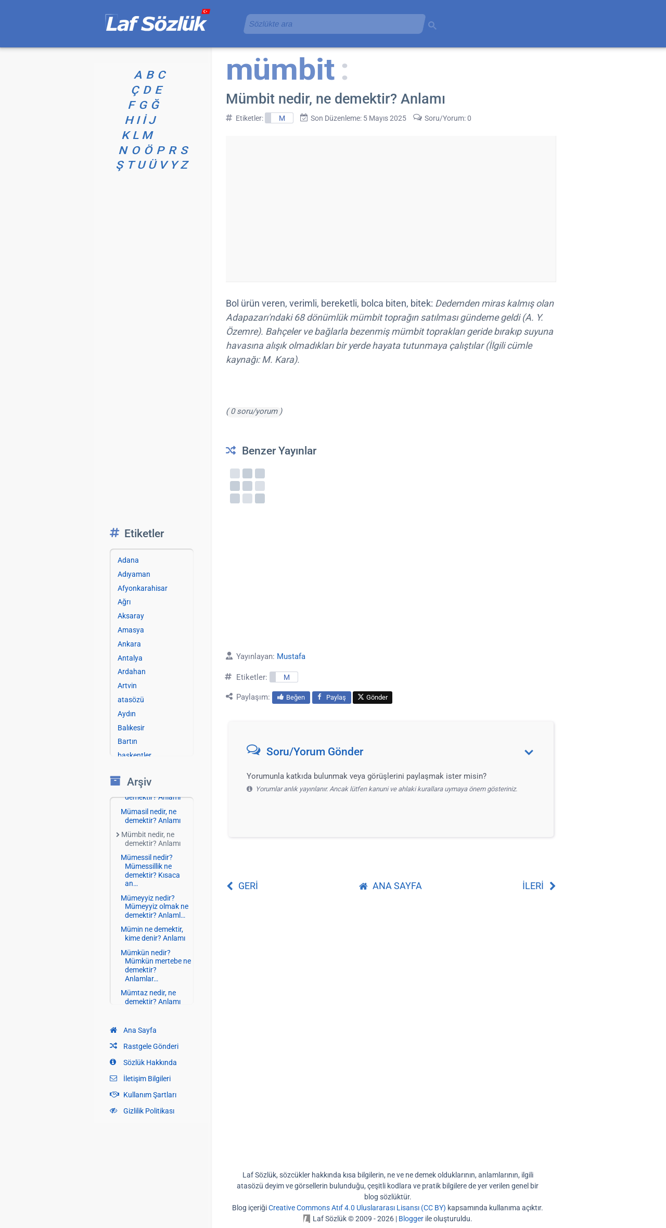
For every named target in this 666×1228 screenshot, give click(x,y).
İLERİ (539, 885)
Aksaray (131, 616)
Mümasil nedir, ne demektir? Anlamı (151, 816)
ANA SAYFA (390, 885)
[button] (395, 754)
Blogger (411, 1218)
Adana (128, 560)
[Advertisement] (391, 209)
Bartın (127, 741)
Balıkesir (131, 728)
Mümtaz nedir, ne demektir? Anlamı (151, 997)
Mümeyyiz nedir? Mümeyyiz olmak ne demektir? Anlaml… (154, 907)
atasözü (131, 699)
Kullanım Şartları (143, 1095)
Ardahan (132, 671)
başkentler (134, 755)
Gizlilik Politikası (142, 1111)
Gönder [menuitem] (372, 697)
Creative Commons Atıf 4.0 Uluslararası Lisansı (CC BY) (357, 1208)
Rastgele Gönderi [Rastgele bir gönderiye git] (144, 1046)
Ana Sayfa (133, 1030)
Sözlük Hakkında (143, 1062)
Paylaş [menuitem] (331, 697)
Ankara (129, 644)
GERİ (242, 885)
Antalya (130, 658)
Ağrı (124, 602)
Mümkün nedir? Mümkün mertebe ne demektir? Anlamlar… (156, 965)
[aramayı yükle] (330, 24)
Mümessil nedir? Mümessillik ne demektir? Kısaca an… (150, 870)
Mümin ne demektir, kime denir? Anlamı (153, 933)
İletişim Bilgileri (140, 1078)
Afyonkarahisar (143, 588)
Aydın (127, 714)
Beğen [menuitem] (291, 697)
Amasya (131, 630)
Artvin (127, 685)
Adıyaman (134, 574)
